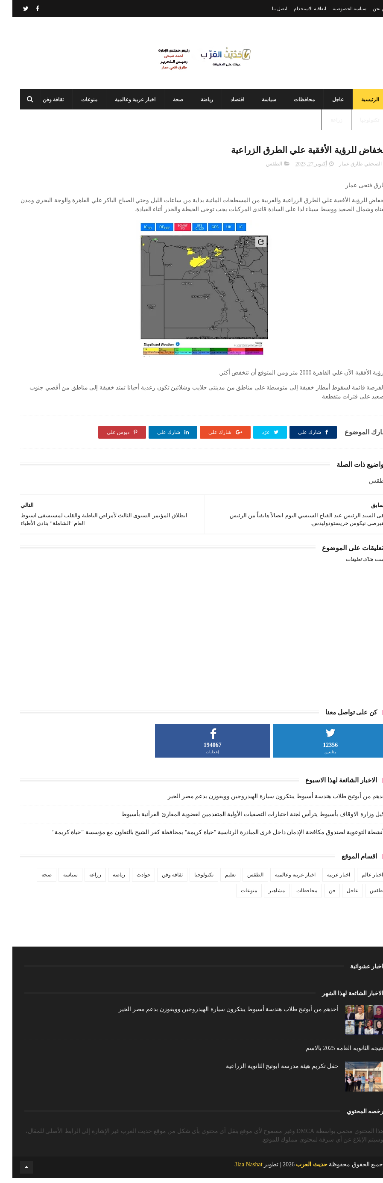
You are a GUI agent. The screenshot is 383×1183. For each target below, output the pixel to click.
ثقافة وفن (40, 103)
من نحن (367, 8)
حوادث (131, 879)
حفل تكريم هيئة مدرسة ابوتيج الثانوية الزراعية (269, 1071)
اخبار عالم (360, 879)
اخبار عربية (326, 879)
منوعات (77, 103)
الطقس (262, 168)
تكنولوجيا (357, 123)
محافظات (291, 103)
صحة (166, 103)
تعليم (218, 879)
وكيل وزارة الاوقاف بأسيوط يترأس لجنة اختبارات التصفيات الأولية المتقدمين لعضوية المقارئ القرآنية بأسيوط (242, 819)
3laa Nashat (236, 1169)
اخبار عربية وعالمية (122, 103)
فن (319, 895)
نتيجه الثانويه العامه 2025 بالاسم (332, 1053)
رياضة (194, 103)
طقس (364, 895)
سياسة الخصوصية (337, 8)
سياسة (256, 103)
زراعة (324, 123)
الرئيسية (358, 103)
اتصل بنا (267, 8)
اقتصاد (225, 103)
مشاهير (264, 895)
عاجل (325, 103)
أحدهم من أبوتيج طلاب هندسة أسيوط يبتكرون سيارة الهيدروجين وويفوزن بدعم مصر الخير (265, 801)
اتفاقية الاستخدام (297, 8)
